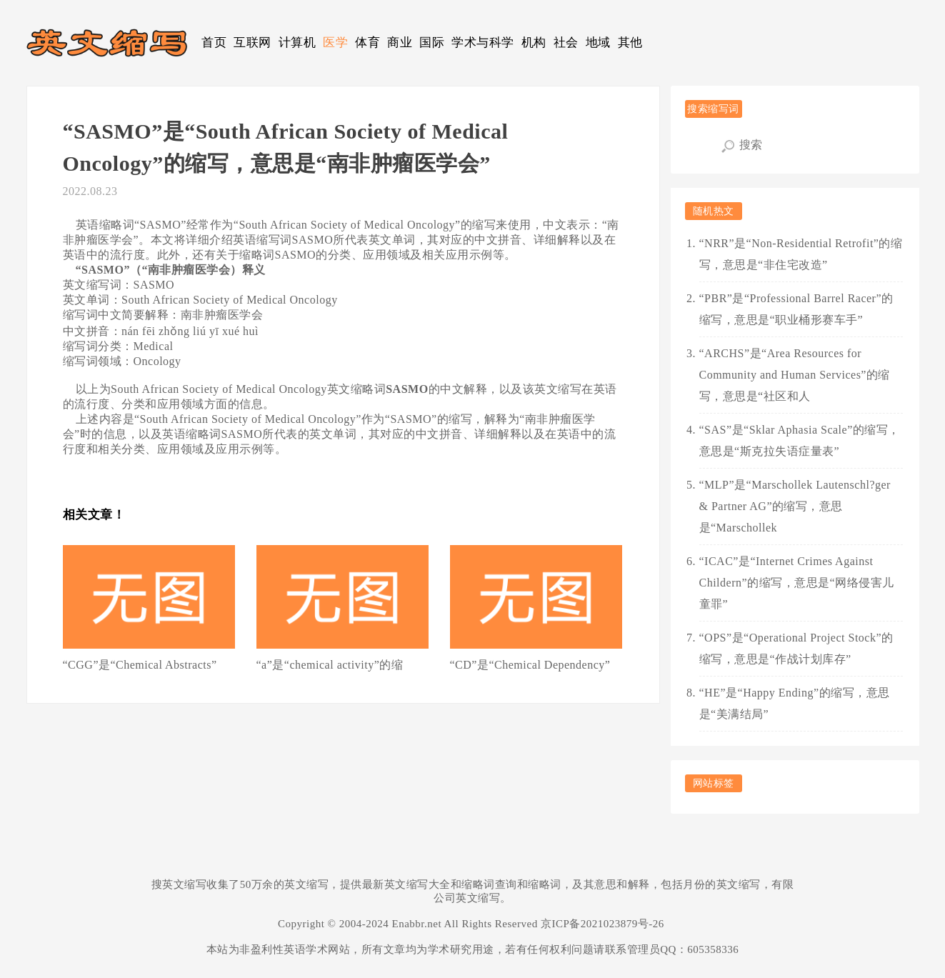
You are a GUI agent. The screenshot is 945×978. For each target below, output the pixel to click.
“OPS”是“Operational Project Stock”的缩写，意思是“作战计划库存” (796, 648)
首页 (213, 42)
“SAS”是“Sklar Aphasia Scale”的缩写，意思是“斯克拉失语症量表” (799, 440)
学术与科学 (482, 42)
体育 (367, 42)
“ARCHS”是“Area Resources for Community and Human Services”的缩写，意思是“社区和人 (794, 374)
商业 (399, 42)
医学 (335, 42)
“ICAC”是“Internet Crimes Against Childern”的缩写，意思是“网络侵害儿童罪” (796, 582)
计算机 (297, 42)
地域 (598, 42)
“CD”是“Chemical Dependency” (530, 665)
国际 (431, 42)
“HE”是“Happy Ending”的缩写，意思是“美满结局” (794, 703)
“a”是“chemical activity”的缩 (330, 665)
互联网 (252, 42)
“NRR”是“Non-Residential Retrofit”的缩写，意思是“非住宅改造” (801, 254)
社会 (566, 42)
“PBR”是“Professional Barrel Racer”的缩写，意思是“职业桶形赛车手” (796, 309)
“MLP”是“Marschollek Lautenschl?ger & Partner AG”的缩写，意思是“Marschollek (795, 506)
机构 (533, 42)
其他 (630, 42)
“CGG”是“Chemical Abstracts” (140, 665)
